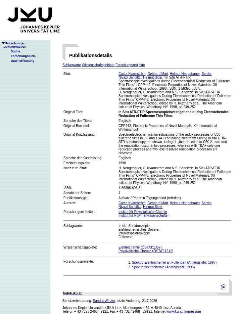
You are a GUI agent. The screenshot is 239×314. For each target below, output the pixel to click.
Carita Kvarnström (132, 74)
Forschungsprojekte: (78, 261)
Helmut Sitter (152, 77)
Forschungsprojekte (130, 65)
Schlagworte (71, 65)
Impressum (192, 311)
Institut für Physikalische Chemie (142, 212)
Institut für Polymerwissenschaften (144, 215)
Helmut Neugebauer (185, 74)
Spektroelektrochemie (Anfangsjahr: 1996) (163, 267)
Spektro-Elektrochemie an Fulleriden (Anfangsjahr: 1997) (174, 262)
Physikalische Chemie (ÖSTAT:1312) (145, 251)
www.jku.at (174, 311)
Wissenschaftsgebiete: (80, 247)
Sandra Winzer (104, 301)
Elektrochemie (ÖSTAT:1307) (140, 247)
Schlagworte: (73, 226)
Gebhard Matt (157, 74)
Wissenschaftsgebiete (98, 65)
